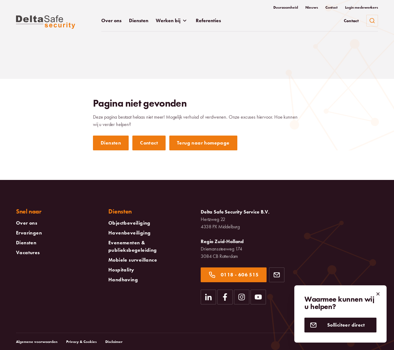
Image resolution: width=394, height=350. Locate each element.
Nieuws (311, 7)
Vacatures (28, 252)
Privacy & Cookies (81, 341)
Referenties (208, 20)
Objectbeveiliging (129, 223)
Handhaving (123, 279)
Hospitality (121, 270)
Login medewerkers (361, 7)
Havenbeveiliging (129, 233)
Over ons (111, 20)
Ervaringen (29, 233)
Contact (331, 7)
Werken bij (172, 20)
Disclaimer (114, 341)
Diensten (138, 20)
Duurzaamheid (285, 7)
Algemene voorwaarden (37, 341)
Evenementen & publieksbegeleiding (150, 246)
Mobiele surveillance (132, 260)
